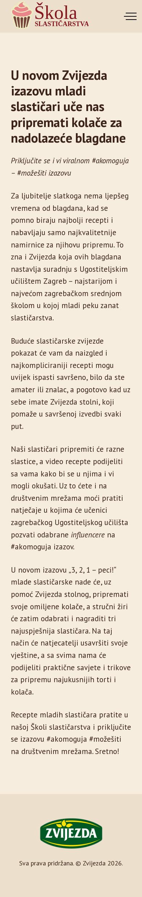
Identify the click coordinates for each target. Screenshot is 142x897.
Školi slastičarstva (61, 727)
